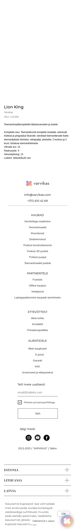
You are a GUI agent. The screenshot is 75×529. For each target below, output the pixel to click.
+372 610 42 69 (37, 201)
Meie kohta (37, 318)
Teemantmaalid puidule (37, 263)
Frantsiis (37, 279)
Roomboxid (37, 233)
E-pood (39, 354)
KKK (37, 366)
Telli (37, 413)
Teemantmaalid (37, 227)
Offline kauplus (37, 285)
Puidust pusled (37, 257)
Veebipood (37, 291)
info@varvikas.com (37, 195)
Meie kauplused (37, 348)
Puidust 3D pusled (37, 251)
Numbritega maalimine (37, 221)
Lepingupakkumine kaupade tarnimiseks (37, 297)
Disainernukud (37, 239)
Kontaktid (37, 324)
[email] (38, 392)
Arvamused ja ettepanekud (37, 372)
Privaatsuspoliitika (37, 330)
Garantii (37, 360)
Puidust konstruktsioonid (37, 245)
